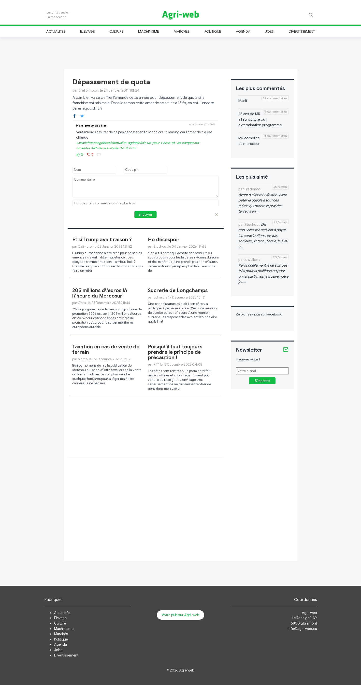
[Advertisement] (180, 53)
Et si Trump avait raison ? (102, 240)
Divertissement (302, 31)
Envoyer (145, 214)
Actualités (56, 31)
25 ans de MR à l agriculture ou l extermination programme (260, 119)
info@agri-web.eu (302, 629)
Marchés (181, 31)
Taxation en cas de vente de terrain (105, 349)
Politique (212, 31)
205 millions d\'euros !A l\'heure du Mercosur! (99, 293)
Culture (116, 31)
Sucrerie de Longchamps (178, 290)
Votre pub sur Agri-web (180, 615)
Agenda (243, 31)
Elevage (87, 31)
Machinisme (148, 31)
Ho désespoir (164, 240)
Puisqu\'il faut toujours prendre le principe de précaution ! (175, 352)
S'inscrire (262, 381)
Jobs (269, 31)
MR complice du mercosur (249, 141)
